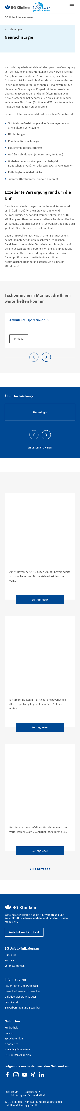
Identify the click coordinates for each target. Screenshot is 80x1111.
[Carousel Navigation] (40, 352)
